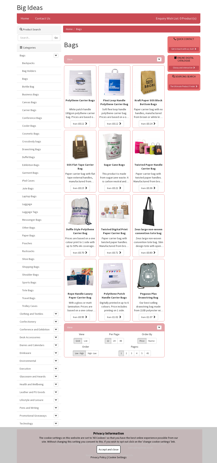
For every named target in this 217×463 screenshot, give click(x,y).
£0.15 (80, 188)
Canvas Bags (29, 102)
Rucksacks (28, 251)
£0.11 (80, 123)
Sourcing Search (184, 76)
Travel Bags (28, 298)
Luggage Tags (30, 212)
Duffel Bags (28, 157)
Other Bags (28, 227)
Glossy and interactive (184, 67)
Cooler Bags (29, 125)
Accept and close (109, 449)
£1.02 (114, 317)
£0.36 (148, 188)
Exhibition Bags (30, 165)
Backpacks (28, 63)
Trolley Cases (29, 306)
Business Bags (30, 94)
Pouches (27, 243)
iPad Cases (28, 180)
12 (108, 340)
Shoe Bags (28, 259)
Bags (79, 29)
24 (114, 340)
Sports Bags (29, 282)
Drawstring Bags (31, 149)
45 (147, 353)
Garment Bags (30, 172)
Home (25, 18)
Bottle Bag (28, 86)
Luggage (27, 204)
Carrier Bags (29, 110)
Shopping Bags (30, 266)
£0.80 (148, 252)
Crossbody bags (31, 141)
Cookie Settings (117, 457)
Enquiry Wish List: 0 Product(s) (176, 18)
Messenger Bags (31, 219)
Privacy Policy (98, 457)
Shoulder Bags (30, 274)
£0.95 (80, 317)
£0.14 (148, 123)
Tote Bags (28, 290)
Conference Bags (32, 118)
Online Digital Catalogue (184, 59)
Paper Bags (28, 235)
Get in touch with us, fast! (183, 49)
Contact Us (42, 18)
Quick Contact (184, 39)
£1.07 (148, 317)
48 (120, 340)
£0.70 (80, 252)
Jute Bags (28, 188)
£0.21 (114, 188)
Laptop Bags (29, 196)
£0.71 (114, 252)
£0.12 (114, 123)
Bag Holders (29, 71)
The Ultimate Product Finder (183, 86)
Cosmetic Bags (30, 133)
